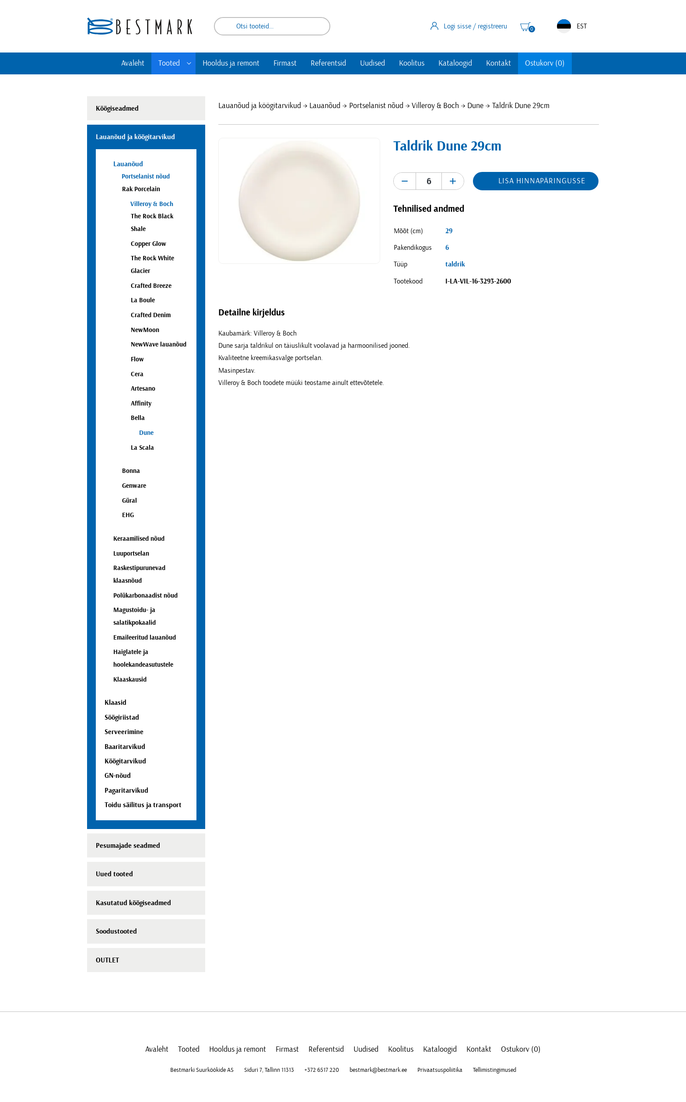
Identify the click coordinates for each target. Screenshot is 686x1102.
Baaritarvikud (125, 746)
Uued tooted (114, 874)
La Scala (142, 447)
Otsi (317, 26)
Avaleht (132, 63)
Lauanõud (324, 106)
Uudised (372, 63)
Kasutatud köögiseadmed (133, 902)
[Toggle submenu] (189, 63)
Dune (475, 106)
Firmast (285, 63)
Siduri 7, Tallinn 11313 (269, 1070)
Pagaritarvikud (126, 790)
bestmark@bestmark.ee (378, 1070)
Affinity (141, 403)
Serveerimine (124, 731)
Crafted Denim (151, 315)
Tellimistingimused (494, 1070)
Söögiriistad (122, 717)
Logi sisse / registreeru (468, 26)
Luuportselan (131, 553)
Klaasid (115, 702)
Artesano (143, 388)
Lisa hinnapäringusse (541, 181)
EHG (128, 515)
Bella (138, 418)
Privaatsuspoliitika (439, 1070)
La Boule (143, 300)
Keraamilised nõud (138, 538)
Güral (129, 500)
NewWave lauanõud (158, 344)
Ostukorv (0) (545, 63)
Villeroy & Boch (435, 106)
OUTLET (107, 960)
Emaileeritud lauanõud (144, 637)
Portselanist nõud (376, 106)
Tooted (169, 63)
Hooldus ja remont (231, 63)
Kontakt (498, 63)
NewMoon (145, 330)
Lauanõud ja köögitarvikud (259, 106)
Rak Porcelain (141, 189)
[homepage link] (139, 26)
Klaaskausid (130, 679)
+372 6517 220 (321, 1070)
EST (572, 26)
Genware (134, 486)
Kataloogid (455, 63)
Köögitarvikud (125, 761)
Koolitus (411, 63)
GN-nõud (118, 775)
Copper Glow (148, 244)
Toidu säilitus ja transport (143, 804)
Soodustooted (116, 931)
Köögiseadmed (117, 108)
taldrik (455, 264)
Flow (137, 359)
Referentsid (328, 63)
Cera (137, 374)
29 (448, 230)
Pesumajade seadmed (128, 845)
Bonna (131, 471)
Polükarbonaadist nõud (145, 595)
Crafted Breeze (151, 286)
